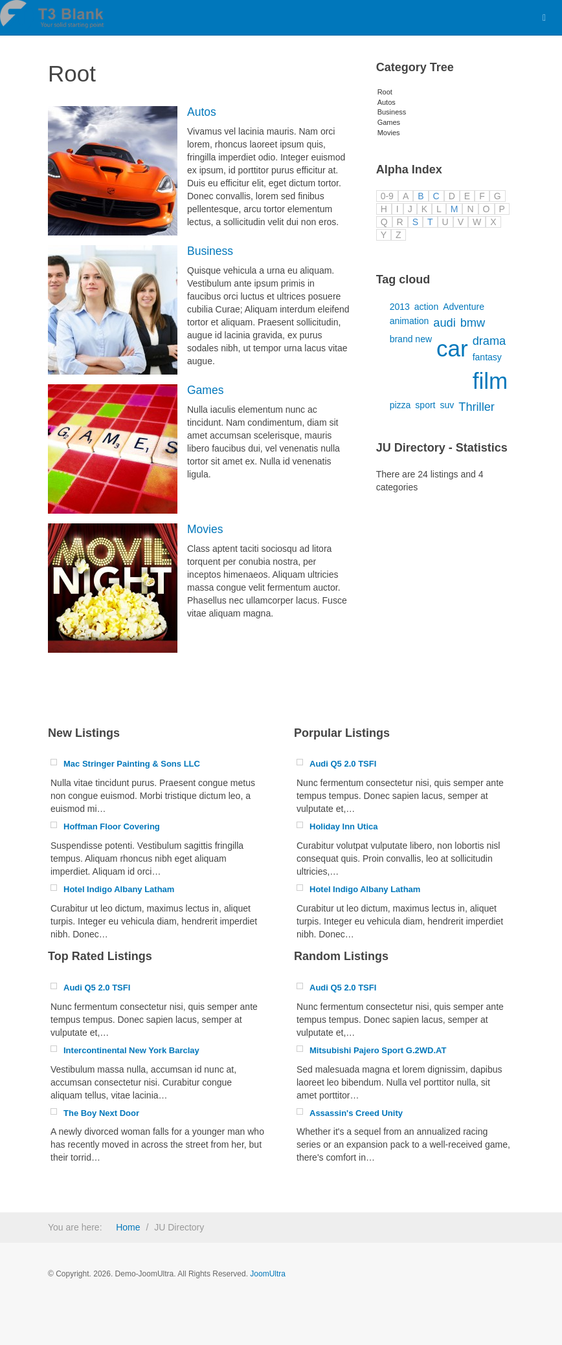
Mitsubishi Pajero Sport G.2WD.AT (377, 1050)
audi (444, 322)
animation (409, 321)
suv (447, 405)
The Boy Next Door (101, 1113)
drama (489, 340)
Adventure (463, 306)
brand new (411, 339)
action (426, 306)
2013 (400, 306)
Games (205, 390)
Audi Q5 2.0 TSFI (342, 764)
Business (210, 251)
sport (425, 405)
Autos (201, 111)
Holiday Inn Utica (343, 826)
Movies (205, 529)
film (490, 380)
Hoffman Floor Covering (111, 826)
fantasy (487, 357)
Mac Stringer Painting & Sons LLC (131, 764)
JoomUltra (268, 1273)
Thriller (476, 406)
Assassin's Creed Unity (356, 1113)
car (452, 348)
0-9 (387, 196)
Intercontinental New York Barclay (131, 1050)
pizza (400, 405)
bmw (472, 322)
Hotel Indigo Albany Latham (118, 889)
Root (384, 92)
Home (128, 1227)
